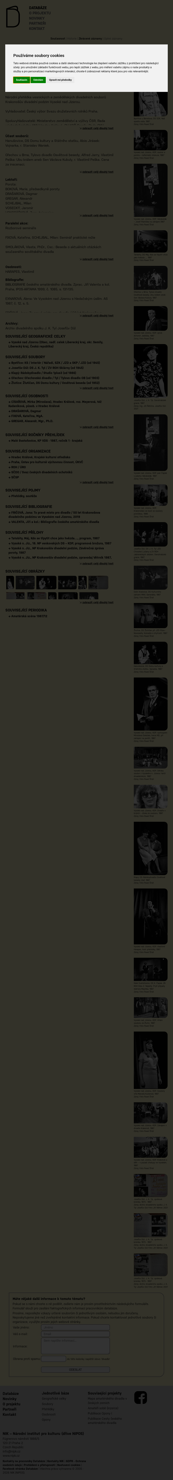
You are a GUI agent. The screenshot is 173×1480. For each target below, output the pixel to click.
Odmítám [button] (38, 80)
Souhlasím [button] (21, 80)
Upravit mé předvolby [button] (60, 80)
